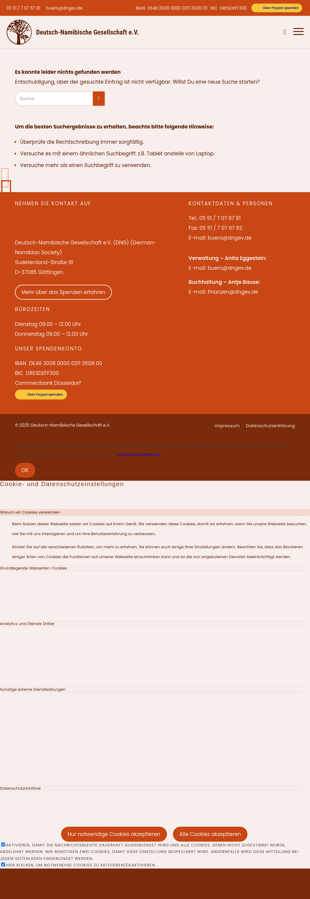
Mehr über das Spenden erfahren (63, 292)
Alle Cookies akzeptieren (210, 834)
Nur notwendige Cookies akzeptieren (114, 834)
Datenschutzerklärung (138, 454)
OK (25, 470)
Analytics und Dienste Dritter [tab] (27, 624)
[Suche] (285, 32)
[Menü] (297, 32)
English (253, 32)
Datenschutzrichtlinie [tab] (20, 788)
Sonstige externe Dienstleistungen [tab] (33, 689)
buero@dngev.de (64, 8)
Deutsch (271, 32)
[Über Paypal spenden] (276, 8)
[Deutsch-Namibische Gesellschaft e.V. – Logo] (72, 32)
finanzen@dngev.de (233, 291)
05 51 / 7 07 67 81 (23, 8)
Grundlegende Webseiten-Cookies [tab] (33, 568)
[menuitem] (24, 8)
